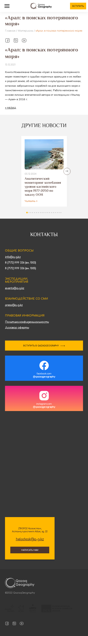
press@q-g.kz (14, 305)
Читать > (31, 201)
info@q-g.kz (13, 257)
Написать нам (29, 550)
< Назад (10, 108)
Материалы (25, 31)
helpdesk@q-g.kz (30, 539)
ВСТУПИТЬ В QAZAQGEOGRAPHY (41, 346)
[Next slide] (67, 171)
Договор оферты (17, 327)
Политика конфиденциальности (27, 322)
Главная (10, 31)
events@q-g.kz (14, 288)
